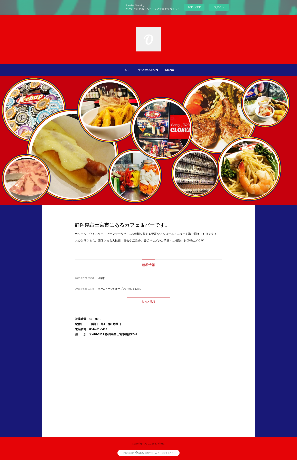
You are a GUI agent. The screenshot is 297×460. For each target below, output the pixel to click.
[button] (126, 70)
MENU (169, 70)
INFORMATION (147, 70)
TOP (126, 70)
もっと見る (148, 301)
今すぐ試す (194, 7)
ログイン (218, 7)
